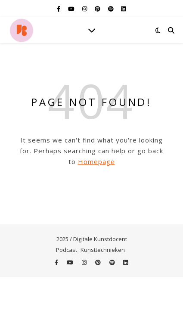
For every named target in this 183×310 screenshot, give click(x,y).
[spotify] (111, 8)
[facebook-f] (59, 8)
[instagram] (85, 8)
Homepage (96, 161)
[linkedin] (123, 8)
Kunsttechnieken (103, 250)
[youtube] (72, 8)
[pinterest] (98, 8)
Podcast (66, 250)
